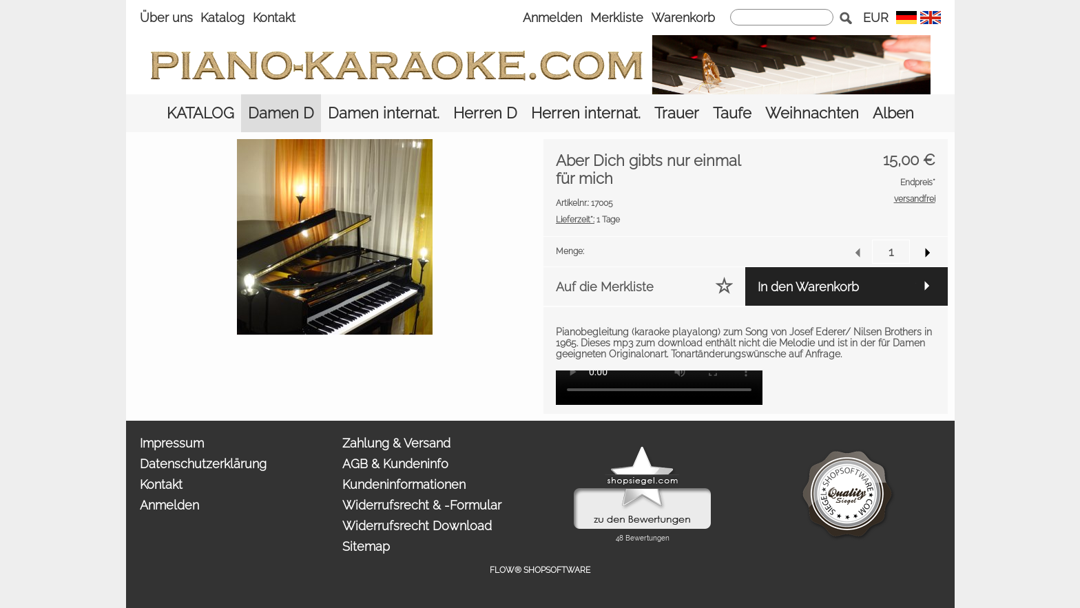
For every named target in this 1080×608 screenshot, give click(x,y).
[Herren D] (485, 113)
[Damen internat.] (383, 113)
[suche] (781, 17)
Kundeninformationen (404, 484)
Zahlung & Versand (396, 443)
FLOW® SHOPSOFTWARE (540, 570)
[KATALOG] (200, 113)
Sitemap (366, 546)
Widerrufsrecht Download (417, 525)
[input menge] (891, 252)
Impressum (172, 443)
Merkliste (616, 17)
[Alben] (893, 113)
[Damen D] (281, 113)
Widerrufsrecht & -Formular (421, 505)
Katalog (222, 17)
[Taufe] (732, 113)
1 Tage (588, 219)
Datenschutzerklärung (203, 464)
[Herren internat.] (585, 113)
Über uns (166, 17)
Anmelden (552, 17)
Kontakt (274, 17)
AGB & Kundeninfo (395, 464)
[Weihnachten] (812, 113)
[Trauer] (676, 113)
